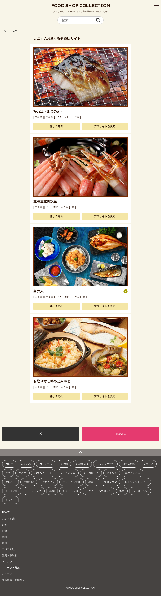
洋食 (4, 537)
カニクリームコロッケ (98, 491)
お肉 (4, 524)
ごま (7, 472)
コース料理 (128, 463)
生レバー (10, 481)
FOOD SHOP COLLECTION (80, 5)
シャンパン (11, 491)
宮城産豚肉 (82, 463)
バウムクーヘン (43, 472)
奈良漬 (64, 463)
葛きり (92, 481)
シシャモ (10, 500)
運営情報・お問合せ (13, 580)
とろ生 (22, 472)
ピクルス (112, 472)
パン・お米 (8, 518)
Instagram (120, 433)
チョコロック (91, 472)
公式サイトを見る (105, 126)
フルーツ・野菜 (11, 567)
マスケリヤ (110, 481)
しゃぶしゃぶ (70, 491)
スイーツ (7, 573)
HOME (6, 512)
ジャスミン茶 (67, 472)
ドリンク (7, 561)
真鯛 (52, 491)
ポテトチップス (71, 481)
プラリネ (148, 463)
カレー (9, 463)
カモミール (45, 463)
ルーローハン (140, 491)
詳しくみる (56, 126)
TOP (5, 31)
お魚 (4, 530)
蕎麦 (121, 491)
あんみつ (26, 463)
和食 (4, 543)
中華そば (29, 481)
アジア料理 (8, 549)
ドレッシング (33, 491)
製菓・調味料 (9, 555)
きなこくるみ (132, 472)
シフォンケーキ (105, 463)
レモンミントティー (136, 481)
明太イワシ (48, 481)
